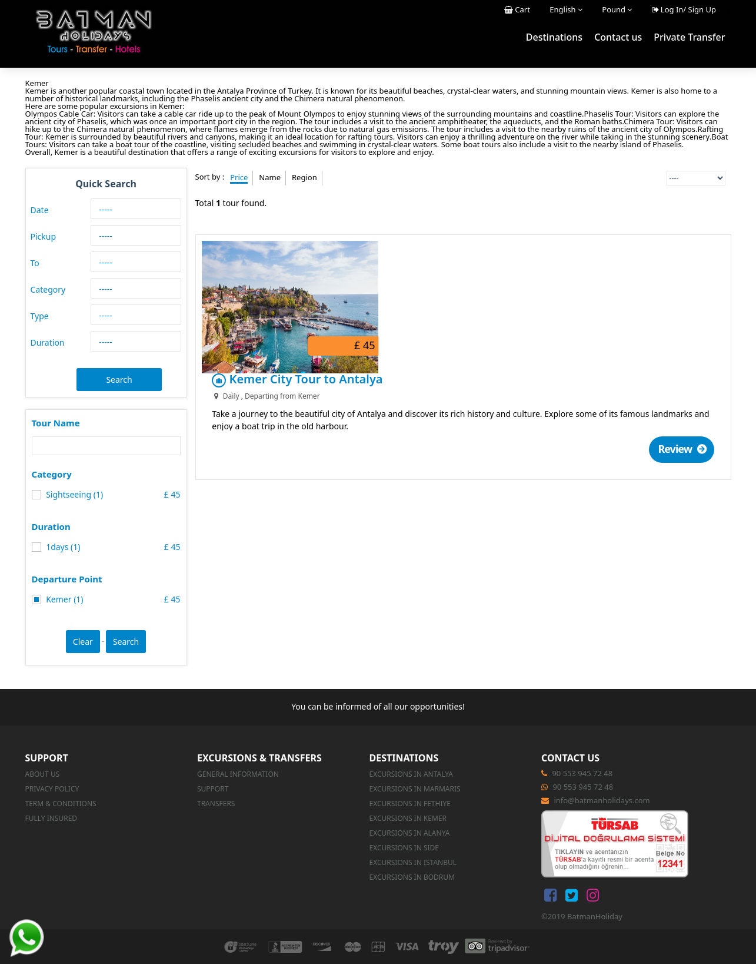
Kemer (53, 599)
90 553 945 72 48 (582, 773)
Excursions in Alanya (409, 833)
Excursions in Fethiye (409, 804)
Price (239, 177)
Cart (517, 9)
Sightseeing (63, 494)
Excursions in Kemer (408, 818)
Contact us (618, 37)
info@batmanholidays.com (602, 800)
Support (46, 757)
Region (304, 177)
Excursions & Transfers (259, 757)
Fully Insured (51, 818)
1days (51, 546)
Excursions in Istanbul (413, 862)
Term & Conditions (60, 804)
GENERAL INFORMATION (238, 774)
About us (42, 774)
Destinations (554, 37)
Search (119, 379)
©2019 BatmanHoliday (581, 916)
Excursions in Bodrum (412, 877)
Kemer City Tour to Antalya (463, 243)
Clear (83, 641)
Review (686, 313)
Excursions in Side (404, 848)
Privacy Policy (52, 789)
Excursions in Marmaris (414, 789)
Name (270, 177)
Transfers (216, 804)
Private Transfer (689, 37)
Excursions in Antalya (410, 774)
